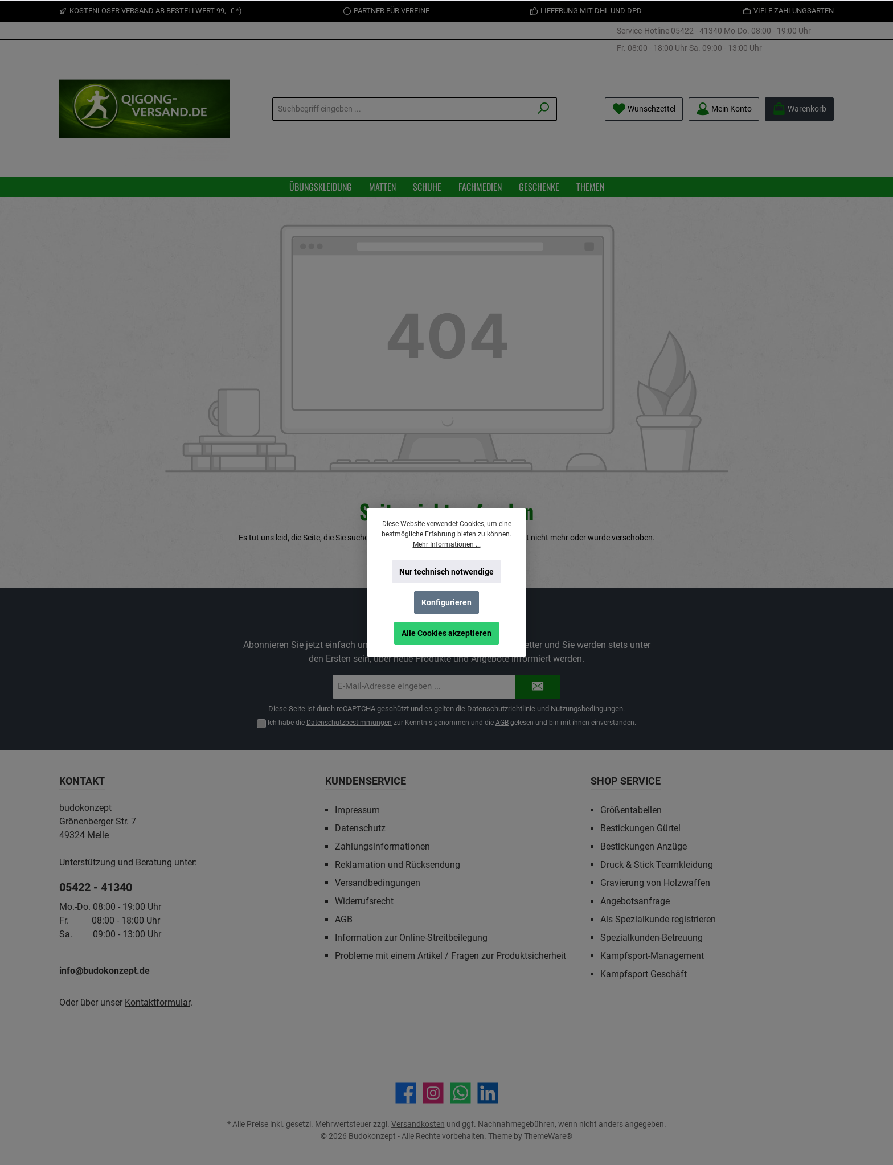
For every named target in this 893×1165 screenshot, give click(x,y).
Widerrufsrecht (364, 901)
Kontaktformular (157, 1002)
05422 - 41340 (696, 30)
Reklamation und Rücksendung (397, 864)
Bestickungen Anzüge (643, 846)
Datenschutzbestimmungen (349, 723)
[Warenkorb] (799, 109)
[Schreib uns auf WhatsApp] (460, 1093)
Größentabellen (631, 810)
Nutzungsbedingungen (587, 708)
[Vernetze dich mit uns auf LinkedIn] (488, 1093)
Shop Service (626, 781)
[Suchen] (543, 109)
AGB (502, 723)
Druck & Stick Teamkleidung (656, 864)
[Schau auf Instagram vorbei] (433, 1093)
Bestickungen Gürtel (640, 828)
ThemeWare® (548, 1136)
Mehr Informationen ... (447, 544)
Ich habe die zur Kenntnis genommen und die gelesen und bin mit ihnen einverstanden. (452, 723)
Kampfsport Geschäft (643, 974)
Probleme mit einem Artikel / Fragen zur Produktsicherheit (450, 955)
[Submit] (537, 687)
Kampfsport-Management (652, 955)
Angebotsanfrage (635, 901)
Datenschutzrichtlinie (501, 708)
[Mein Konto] (724, 109)
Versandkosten (418, 1124)
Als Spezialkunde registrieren (658, 919)
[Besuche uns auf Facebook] (406, 1093)
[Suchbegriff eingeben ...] (401, 109)
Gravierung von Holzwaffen (655, 882)
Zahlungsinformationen (382, 846)
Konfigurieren (446, 602)
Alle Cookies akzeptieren (446, 633)
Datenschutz (360, 828)
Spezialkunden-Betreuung (651, 937)
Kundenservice (365, 781)
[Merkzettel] (644, 109)
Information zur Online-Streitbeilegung (411, 937)
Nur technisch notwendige (446, 571)
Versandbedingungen (377, 882)
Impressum (357, 810)
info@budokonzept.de (104, 970)
